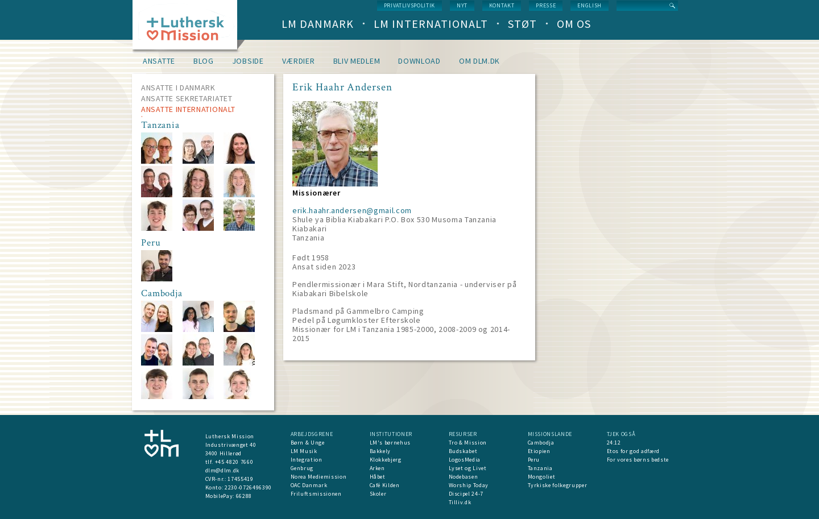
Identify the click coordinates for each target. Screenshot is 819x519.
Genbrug (302, 468)
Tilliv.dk (460, 502)
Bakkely (380, 451)
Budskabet (463, 451)
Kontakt (502, 5)
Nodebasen (463, 476)
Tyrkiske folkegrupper (558, 485)
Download (419, 61)
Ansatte (159, 61)
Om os (574, 23)
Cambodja (541, 442)
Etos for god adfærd (633, 451)
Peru (534, 459)
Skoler (378, 493)
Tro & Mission (468, 442)
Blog (203, 61)
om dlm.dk (479, 61)
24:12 (614, 442)
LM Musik (304, 451)
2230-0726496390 (248, 487)
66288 (244, 496)
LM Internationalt (431, 23)
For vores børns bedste (638, 459)
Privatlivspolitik (409, 5)
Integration (306, 459)
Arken (377, 468)
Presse (546, 5)
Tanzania (540, 468)
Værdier (298, 61)
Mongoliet (542, 476)
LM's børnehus (390, 442)
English (589, 5)
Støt (522, 23)
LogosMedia (465, 459)
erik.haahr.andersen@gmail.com (352, 210)
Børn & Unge (308, 442)
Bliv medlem (356, 61)
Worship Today (469, 485)
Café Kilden (385, 485)
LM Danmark (318, 23)
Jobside (248, 61)
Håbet (378, 476)
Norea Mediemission (319, 476)
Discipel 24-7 (466, 493)
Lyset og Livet (468, 468)
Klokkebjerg (386, 459)
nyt (462, 5)
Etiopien (539, 451)
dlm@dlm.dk (222, 470)
